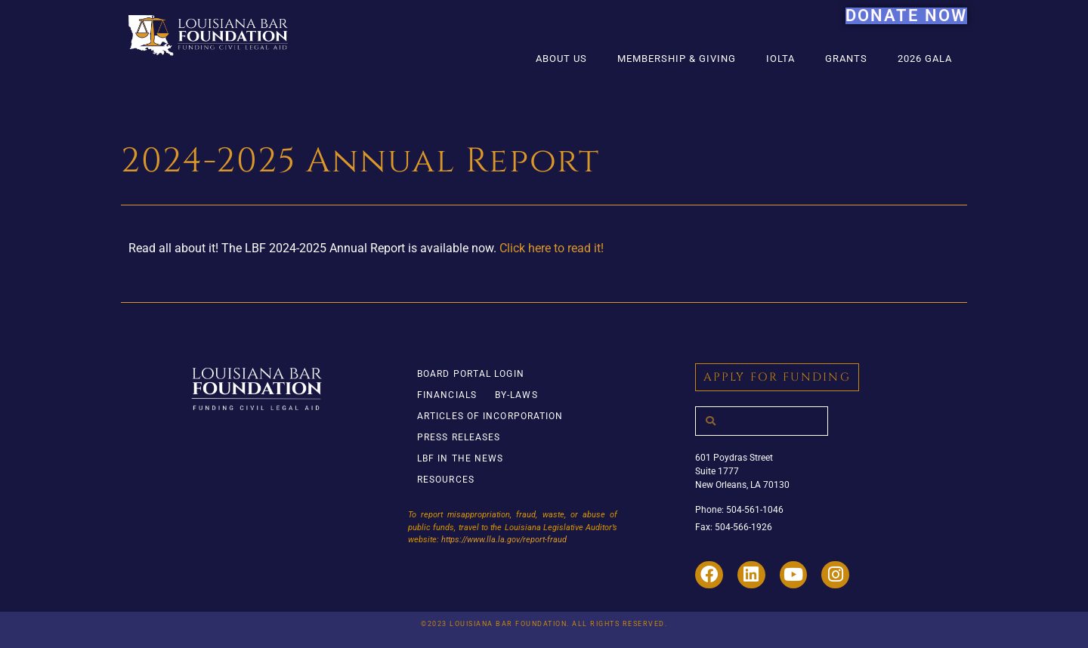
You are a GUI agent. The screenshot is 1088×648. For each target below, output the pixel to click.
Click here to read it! (551, 248)
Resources (445, 479)
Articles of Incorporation (490, 416)
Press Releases (458, 437)
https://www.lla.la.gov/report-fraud (504, 540)
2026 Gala (925, 58)
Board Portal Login (470, 374)
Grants (846, 58)
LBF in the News (460, 458)
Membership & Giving (676, 58)
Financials (447, 395)
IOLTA (780, 58)
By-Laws (516, 395)
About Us (561, 58)
